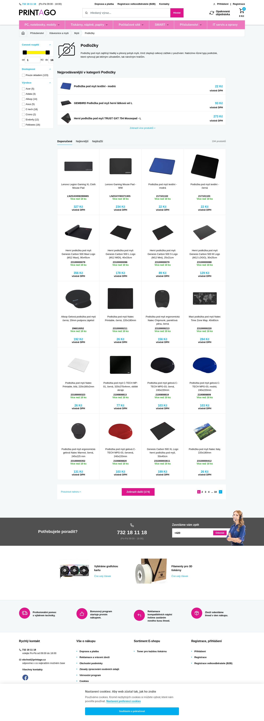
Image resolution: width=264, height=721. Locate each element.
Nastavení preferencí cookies (123, 701)
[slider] (25, 52)
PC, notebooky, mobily (40, 24)
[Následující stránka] (220, 491)
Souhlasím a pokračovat (132, 711)
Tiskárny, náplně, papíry (87, 24)
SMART (160, 24)
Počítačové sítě (129, 24)
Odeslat (220, 532)
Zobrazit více (65, 79)
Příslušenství (189, 24)
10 (215, 492)
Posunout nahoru (70, 492)
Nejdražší (97, 141)
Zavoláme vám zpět (185, 524)
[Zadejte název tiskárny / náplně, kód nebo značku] (126, 12)
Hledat (177, 12)
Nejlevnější (82, 141)
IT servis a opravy (225, 24)
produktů (141, 128)
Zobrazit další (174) (138, 491)
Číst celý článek (66, 560)
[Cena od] (32, 60)
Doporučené (64, 141)
